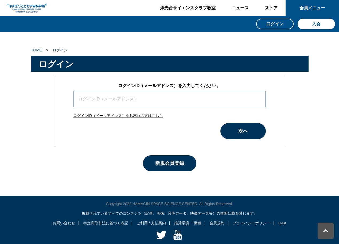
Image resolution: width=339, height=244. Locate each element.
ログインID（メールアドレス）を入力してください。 (169, 85)
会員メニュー (312, 8)
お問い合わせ (64, 223)
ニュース (240, 8)
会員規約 (216, 223)
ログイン (60, 50)
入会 (316, 24)
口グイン (274, 24)
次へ (243, 131)
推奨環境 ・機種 (187, 223)
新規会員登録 (169, 163)
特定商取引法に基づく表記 (105, 223)
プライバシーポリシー (251, 223)
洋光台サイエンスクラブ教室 (188, 8)
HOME (36, 50)
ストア (271, 8)
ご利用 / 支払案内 (151, 223)
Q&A (282, 223)
